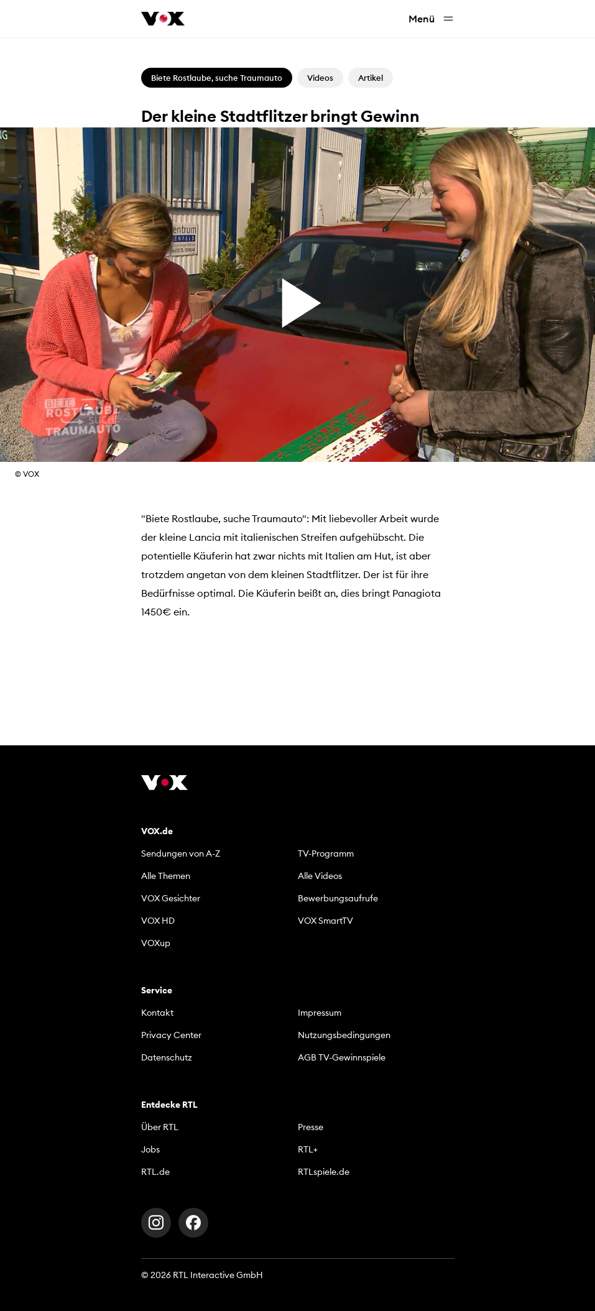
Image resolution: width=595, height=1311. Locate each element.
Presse (310, 1127)
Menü (431, 18)
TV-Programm (326, 853)
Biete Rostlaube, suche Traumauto (216, 78)
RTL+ (308, 1149)
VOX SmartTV (325, 920)
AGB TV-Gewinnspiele (341, 1057)
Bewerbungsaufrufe (338, 898)
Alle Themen (165, 875)
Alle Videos (320, 875)
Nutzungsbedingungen (344, 1035)
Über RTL (159, 1127)
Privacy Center (171, 1035)
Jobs (150, 1149)
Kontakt (157, 1012)
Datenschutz (166, 1057)
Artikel (370, 78)
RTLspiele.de (323, 1171)
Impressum (319, 1012)
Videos (320, 78)
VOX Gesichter (170, 898)
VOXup (155, 943)
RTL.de (155, 1171)
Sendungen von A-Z (180, 853)
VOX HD (158, 920)
